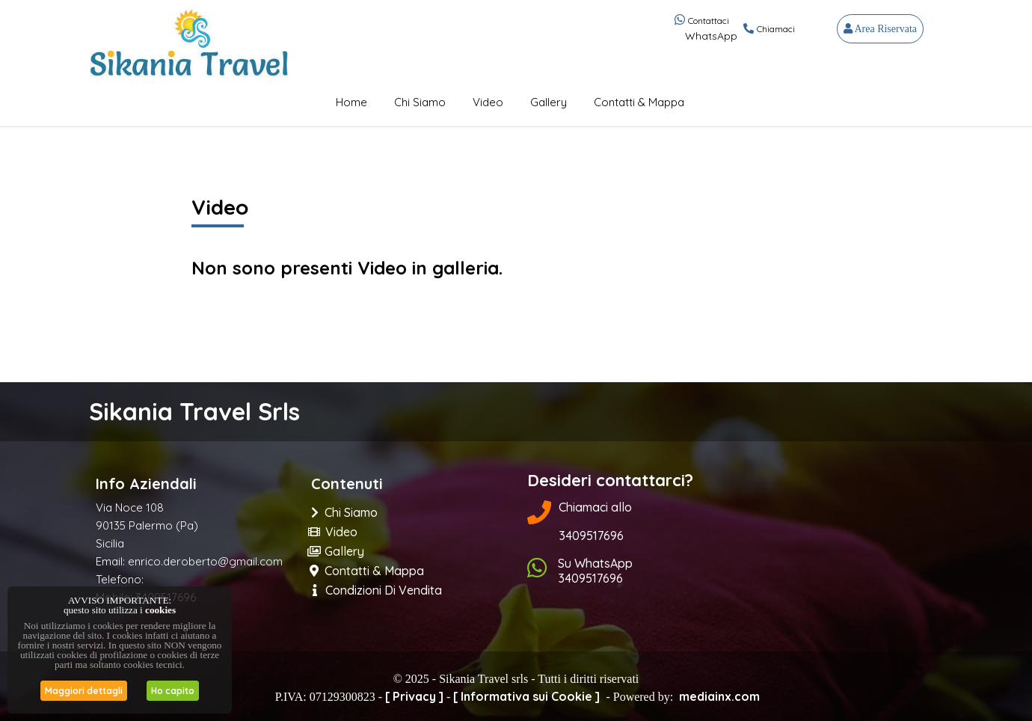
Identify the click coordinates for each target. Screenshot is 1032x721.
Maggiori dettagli (84, 690)
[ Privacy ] (414, 696)
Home (351, 102)
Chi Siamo (420, 102)
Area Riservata (880, 28)
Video (488, 102)
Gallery (548, 102)
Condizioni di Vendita (377, 590)
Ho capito (172, 690)
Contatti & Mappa (639, 102)
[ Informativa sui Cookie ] (526, 696)
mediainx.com (719, 696)
